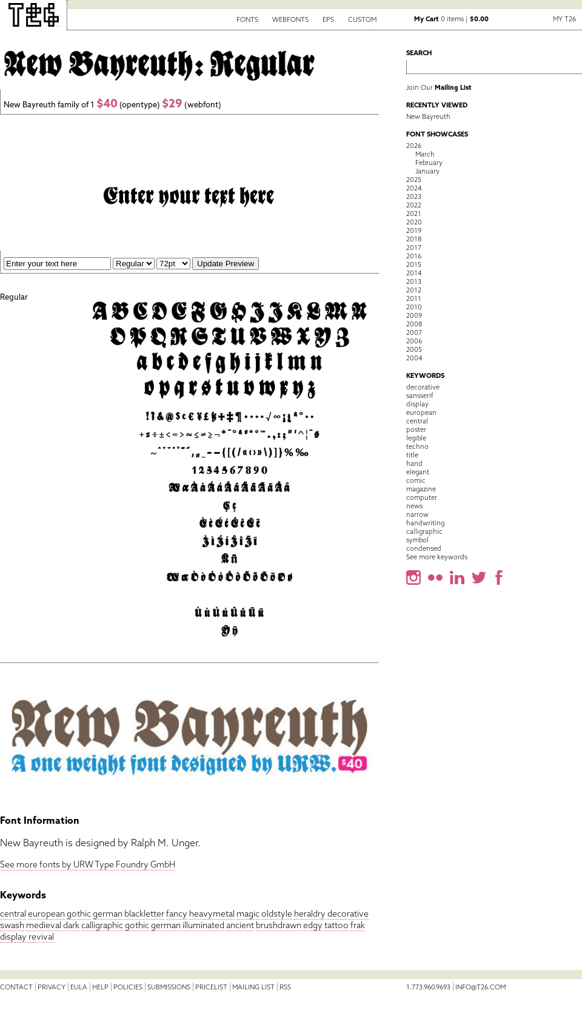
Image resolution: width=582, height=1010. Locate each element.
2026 (413, 145)
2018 (413, 239)
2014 (414, 273)
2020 (414, 222)
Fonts (247, 19)
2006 (414, 341)
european (46, 913)
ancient (240, 925)
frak (357, 925)
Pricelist (211, 987)
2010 (414, 307)
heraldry (310, 913)
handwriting (425, 523)
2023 (413, 196)
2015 (413, 264)
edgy (313, 925)
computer (421, 497)
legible (416, 438)
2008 (414, 324)
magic (247, 913)
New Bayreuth (428, 116)
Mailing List (253, 987)
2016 (413, 256)
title (412, 455)
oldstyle (276, 913)
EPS (328, 19)
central (13, 913)
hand (414, 463)
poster (416, 429)
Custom (362, 19)
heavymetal (212, 913)
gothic (79, 913)
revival (41, 936)
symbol (417, 540)
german (107, 913)
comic (416, 480)
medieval (43, 925)
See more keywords (436, 557)
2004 (414, 358)
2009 (414, 315)
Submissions (168, 987)
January (427, 171)
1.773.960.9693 (428, 987)
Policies (127, 987)
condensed (423, 548)
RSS (285, 987)
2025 (413, 179)
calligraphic (102, 925)
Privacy (51, 987)
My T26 (564, 19)
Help (100, 987)
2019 (413, 230)
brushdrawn (278, 925)
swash (12, 925)
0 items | (451, 19)
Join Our (439, 87)
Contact (16, 987)
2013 (413, 281)
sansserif (419, 395)
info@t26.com (480, 987)
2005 (414, 349)
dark (71, 925)
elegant (417, 472)
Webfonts (290, 19)
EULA (78, 987)
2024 (414, 188)
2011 (413, 298)
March (425, 154)
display (13, 936)
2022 (413, 205)
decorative (348, 913)
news (414, 506)
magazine (421, 489)
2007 (414, 332)
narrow (417, 514)
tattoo (336, 925)
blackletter (144, 913)
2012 (413, 290)
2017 (413, 247)
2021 (413, 213)
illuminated (203, 925)
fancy (176, 913)
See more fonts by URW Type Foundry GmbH (87, 864)
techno (417, 446)
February (429, 162)
